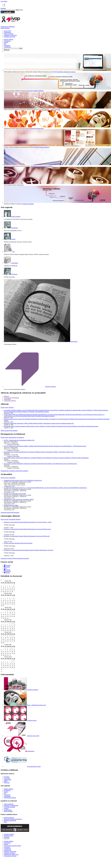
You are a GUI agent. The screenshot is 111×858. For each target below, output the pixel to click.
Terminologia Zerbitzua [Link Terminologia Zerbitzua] (10, 856)
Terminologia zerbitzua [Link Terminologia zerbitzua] (10, 797)
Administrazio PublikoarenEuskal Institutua (8, 27)
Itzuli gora (6, 838)
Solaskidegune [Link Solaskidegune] (8, 810)
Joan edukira (4, 1)
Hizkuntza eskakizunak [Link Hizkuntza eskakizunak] (10, 820)
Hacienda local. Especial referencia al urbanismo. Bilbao (19, 499)
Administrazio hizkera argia (36, 128)
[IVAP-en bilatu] (11, 48)
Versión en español (9, 834)
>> (1, 671)
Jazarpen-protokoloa (30, 386)
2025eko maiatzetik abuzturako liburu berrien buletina (18, 543)
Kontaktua (6, 837)
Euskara (6, 42)
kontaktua (3, 8)
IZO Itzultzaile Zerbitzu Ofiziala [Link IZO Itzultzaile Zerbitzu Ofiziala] (12, 845)
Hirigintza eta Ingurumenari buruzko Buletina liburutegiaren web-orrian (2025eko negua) (27, 529)
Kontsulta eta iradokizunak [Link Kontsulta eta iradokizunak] (11, 805)
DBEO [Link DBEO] (6, 781)
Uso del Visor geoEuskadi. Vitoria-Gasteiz (15, 493)
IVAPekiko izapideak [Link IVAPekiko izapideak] (9, 807)
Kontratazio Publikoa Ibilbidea (35, 90)
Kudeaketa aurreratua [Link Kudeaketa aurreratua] (9, 853)
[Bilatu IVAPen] (8, 10)
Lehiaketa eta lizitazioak (10, 35)
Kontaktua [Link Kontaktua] (6, 776)
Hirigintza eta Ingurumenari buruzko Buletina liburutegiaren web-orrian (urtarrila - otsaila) (27, 522)
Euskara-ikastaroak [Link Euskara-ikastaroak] (9, 817)
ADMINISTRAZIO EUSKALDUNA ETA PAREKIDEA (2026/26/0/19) (23, 480)
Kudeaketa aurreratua (9, 36)
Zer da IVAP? (7, 31)
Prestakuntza (7, 41)
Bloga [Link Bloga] (5, 822)
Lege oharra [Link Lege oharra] (7, 778)
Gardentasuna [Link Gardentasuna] (7, 779)
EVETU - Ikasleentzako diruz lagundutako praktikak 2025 (19, 440)
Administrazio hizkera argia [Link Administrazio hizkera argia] (11, 854)
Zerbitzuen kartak (20, 720)
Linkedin (7, 569)
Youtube (7, 566)
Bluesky (7, 572)
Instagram (7, 571)
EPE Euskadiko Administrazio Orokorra (65, 72)
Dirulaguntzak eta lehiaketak (11, 397)
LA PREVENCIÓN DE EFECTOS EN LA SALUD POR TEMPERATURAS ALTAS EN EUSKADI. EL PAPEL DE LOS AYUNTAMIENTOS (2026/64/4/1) (45, 487)
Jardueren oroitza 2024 (21, 735)
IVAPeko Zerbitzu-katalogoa (41, 147)
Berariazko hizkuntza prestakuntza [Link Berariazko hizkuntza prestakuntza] (13, 819)
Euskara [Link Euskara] (6, 791)
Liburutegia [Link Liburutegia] (7, 794)
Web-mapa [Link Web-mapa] (7, 782)
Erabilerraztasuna (8, 835)
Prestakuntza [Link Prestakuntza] (7, 790)
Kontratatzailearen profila (22, 766)
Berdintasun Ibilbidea (28, 204)
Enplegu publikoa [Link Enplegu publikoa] (8, 789)
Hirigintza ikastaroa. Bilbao (11, 505)
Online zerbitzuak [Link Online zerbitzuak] (8, 804)
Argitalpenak (7, 46)
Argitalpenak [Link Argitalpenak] (7, 796)
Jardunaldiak (7, 399)
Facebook (7, 565)
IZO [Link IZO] (5, 793)
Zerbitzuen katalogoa (21, 689)
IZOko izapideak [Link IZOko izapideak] (8, 811)
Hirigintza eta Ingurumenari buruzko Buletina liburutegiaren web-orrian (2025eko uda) (27, 536)
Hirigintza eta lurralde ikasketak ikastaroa (42, 166)
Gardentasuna (7, 32)
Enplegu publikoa (8, 39)
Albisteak (6, 396)
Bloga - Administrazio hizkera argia (25, 705)
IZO (5, 44)
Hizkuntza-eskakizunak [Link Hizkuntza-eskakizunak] (10, 851)
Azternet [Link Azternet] (6, 808)
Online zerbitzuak (8, 33)
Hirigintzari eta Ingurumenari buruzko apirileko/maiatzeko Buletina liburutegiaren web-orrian (28, 550)
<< (1, 579)
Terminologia (40, 341)
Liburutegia (7, 45)
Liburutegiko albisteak (10, 400)
